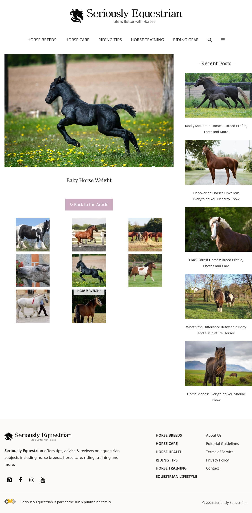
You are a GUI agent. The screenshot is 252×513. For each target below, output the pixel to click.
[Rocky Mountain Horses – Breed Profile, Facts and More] (218, 96)
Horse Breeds (41, 39)
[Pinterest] (9, 480)
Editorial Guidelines (222, 443)
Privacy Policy (217, 460)
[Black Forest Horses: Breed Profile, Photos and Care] (218, 230)
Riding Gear (186, 39)
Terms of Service (220, 451)
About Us (214, 435)
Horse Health (169, 451)
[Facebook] (20, 480)
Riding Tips (110, 39)
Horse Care (77, 39)
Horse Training (147, 39)
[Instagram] (31, 480)
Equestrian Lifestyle (176, 476)
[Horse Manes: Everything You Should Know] (218, 364)
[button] (209, 39)
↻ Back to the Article (89, 204)
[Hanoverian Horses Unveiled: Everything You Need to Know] (218, 163)
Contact (212, 468)
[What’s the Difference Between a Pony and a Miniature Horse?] (218, 297)
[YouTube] (42, 480)
